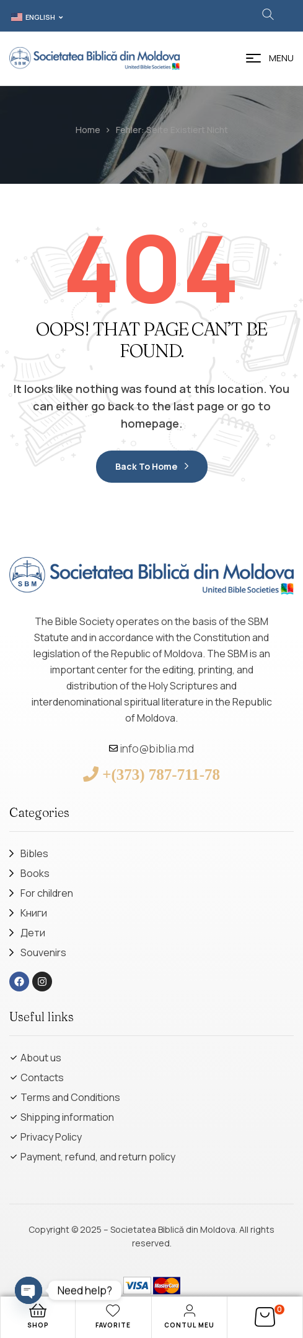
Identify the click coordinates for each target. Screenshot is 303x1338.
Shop (38, 1325)
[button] (36, 17)
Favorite (113, 1325)
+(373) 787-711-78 (161, 774)
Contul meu (189, 1325)
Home (88, 130)
